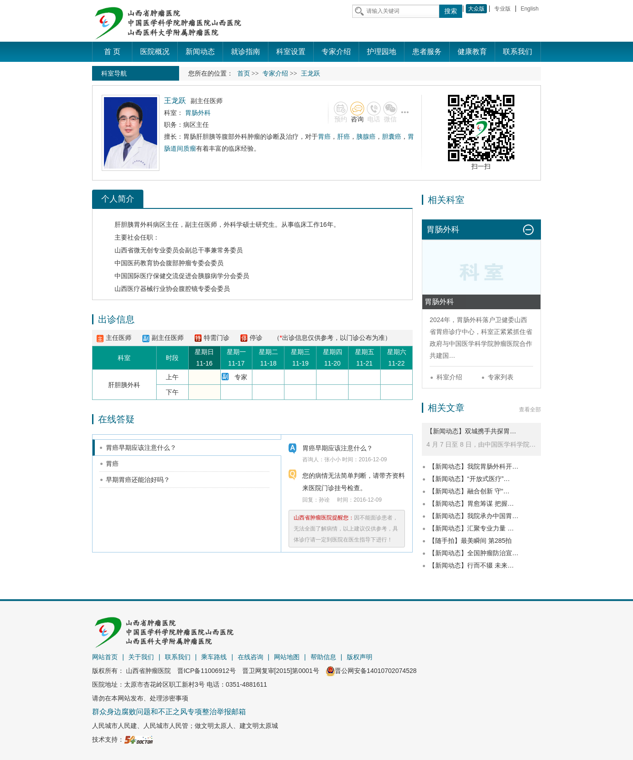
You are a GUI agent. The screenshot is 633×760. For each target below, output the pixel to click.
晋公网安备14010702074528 (371, 670)
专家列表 (500, 377)
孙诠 (324, 500)
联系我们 (178, 657)
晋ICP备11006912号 (206, 670)
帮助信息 (323, 657)
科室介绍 (449, 377)
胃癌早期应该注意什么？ (141, 447)
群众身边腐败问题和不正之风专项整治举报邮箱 (169, 712)
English (530, 8)
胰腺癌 (366, 136)
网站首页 (105, 657)
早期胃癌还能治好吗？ (138, 479)
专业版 (502, 8)
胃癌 (324, 136)
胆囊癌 (391, 136)
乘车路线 (214, 657)
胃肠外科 (469, 319)
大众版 (476, 8)
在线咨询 (250, 657)
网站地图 (287, 657)
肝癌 (343, 136)
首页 (243, 73)
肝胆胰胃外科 (134, 224)
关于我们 (141, 657)
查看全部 (530, 409)
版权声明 (359, 657)
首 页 (112, 51)
